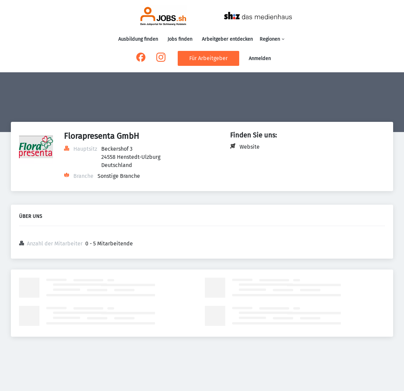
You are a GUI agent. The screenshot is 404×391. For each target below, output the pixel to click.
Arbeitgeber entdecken (227, 39)
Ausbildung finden (138, 39)
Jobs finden (180, 39)
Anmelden (260, 58)
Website (250, 147)
